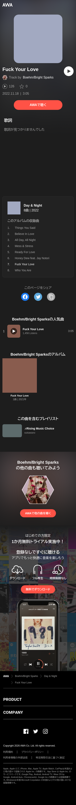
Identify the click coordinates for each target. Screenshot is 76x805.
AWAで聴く (38, 105)
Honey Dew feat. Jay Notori (32, 258)
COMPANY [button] (13, 712)
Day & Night (33, 205)
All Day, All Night (25, 240)
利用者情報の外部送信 (15, 757)
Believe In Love (24, 233)
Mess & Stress (24, 246)
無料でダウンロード (38, 589)
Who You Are (23, 270)
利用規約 (8, 752)
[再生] (69, 71)
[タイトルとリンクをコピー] (51, 297)
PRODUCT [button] (12, 699)
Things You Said (25, 227)
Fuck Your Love (20, 395)
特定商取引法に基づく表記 (50, 757)
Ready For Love (25, 252)
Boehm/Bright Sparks (38, 77)
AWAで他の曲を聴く (38, 513)
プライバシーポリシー (32, 752)
